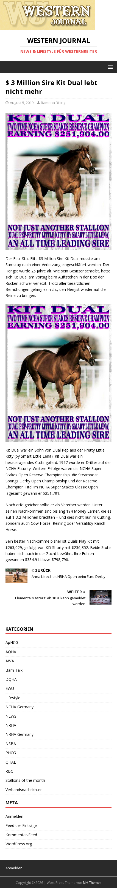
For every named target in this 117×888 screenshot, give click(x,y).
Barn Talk (14, 670)
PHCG (10, 752)
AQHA (10, 651)
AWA (9, 660)
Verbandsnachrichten (24, 789)
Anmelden (14, 816)
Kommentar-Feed (21, 834)
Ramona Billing (53, 102)
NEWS (10, 716)
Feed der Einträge (21, 825)
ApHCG (11, 642)
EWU (9, 688)
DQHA (11, 679)
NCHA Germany (19, 706)
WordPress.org (18, 843)
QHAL (10, 762)
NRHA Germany (19, 734)
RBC (9, 771)
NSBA (10, 743)
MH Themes (92, 882)
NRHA (10, 725)
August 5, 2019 (22, 102)
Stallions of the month (25, 780)
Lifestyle (12, 697)
